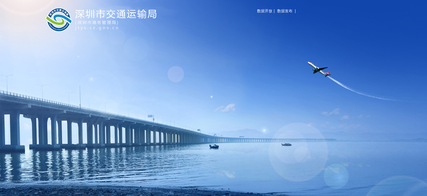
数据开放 (264, 11)
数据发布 (284, 11)
